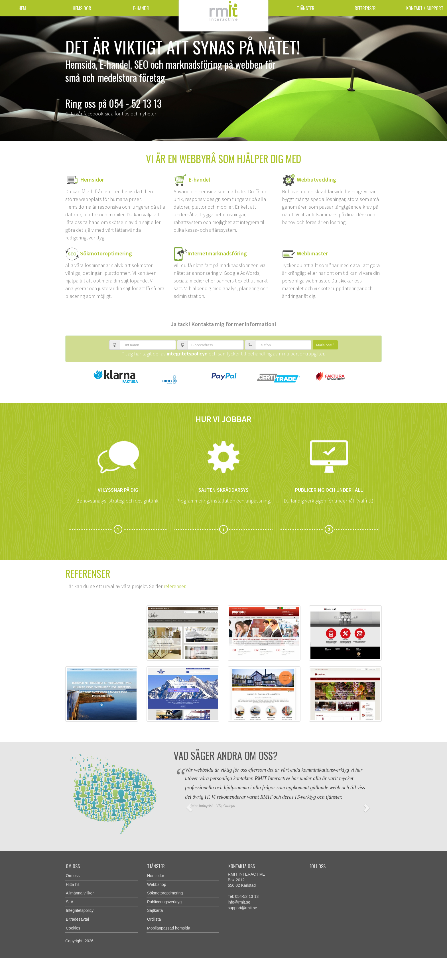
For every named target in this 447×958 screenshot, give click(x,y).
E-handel (141, 8)
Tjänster (305, 8)
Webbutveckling (316, 179)
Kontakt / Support (424, 8)
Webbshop (156, 884)
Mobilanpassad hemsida (168, 928)
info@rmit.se (239, 902)
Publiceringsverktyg (164, 902)
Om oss (73, 875)
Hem (22, 8)
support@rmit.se (242, 908)
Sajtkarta (155, 910)
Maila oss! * (325, 344)
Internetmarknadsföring (217, 253)
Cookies (73, 928)
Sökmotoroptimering (105, 253)
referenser (174, 586)
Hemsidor (82, 8)
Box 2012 (236, 880)
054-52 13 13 (247, 896)
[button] (189, 807)
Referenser (365, 8)
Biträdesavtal (77, 919)
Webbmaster (312, 253)
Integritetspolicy (80, 910)
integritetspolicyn (187, 353)
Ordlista (154, 919)
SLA (69, 902)
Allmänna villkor (80, 893)
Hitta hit (72, 884)
